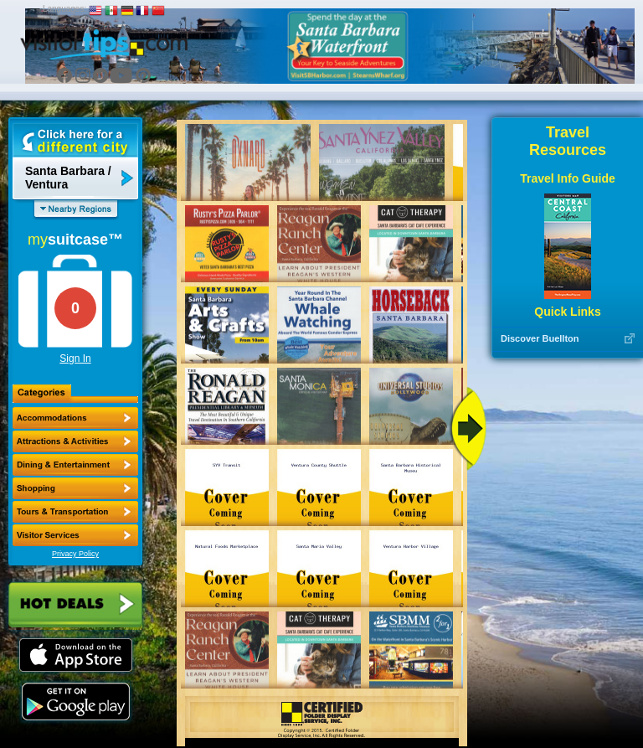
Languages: (64, 8)
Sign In (74, 358)
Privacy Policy (75, 553)
